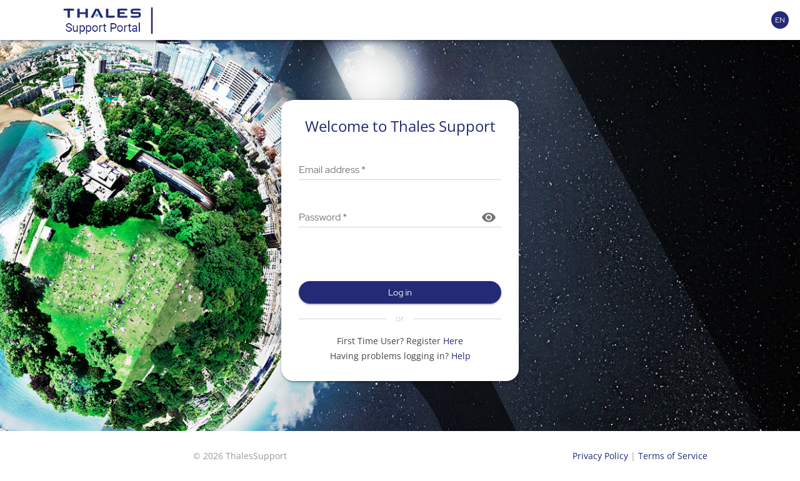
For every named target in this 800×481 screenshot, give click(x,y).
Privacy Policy (600, 456)
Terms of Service (673, 456)
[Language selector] (780, 19)
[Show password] (488, 217)
